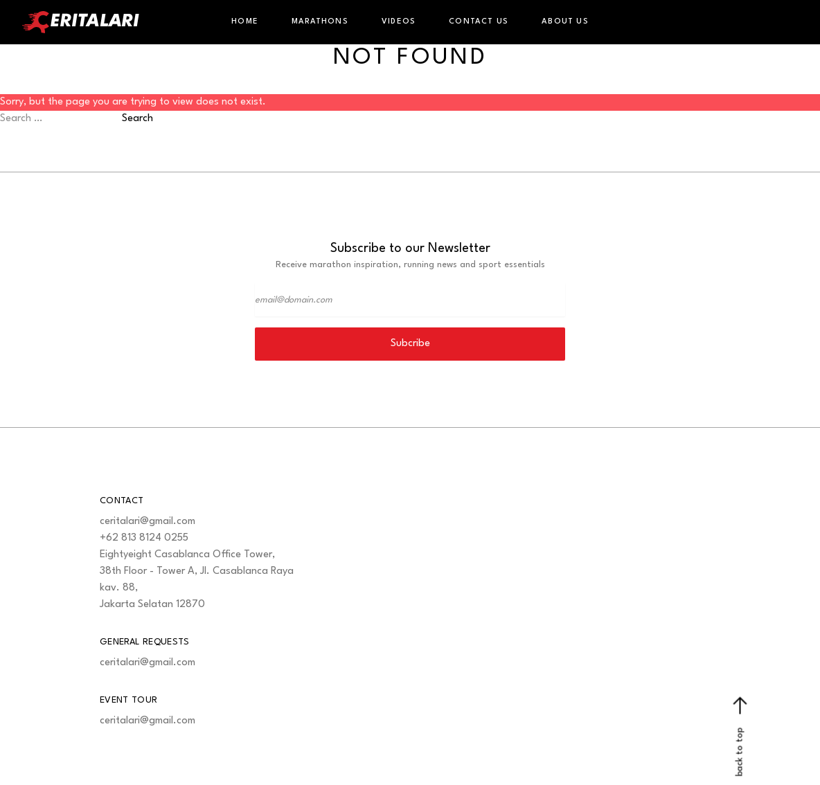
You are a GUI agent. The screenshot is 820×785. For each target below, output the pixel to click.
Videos (399, 22)
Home (244, 22)
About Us (565, 22)
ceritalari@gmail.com (147, 521)
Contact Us (478, 22)
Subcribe (410, 344)
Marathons (320, 22)
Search (137, 119)
